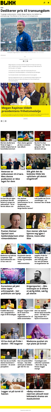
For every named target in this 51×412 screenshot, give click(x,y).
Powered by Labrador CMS (25, 410)
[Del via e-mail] (27, 61)
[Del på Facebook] (23, 61)
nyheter (25, 118)
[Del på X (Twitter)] (25, 61)
